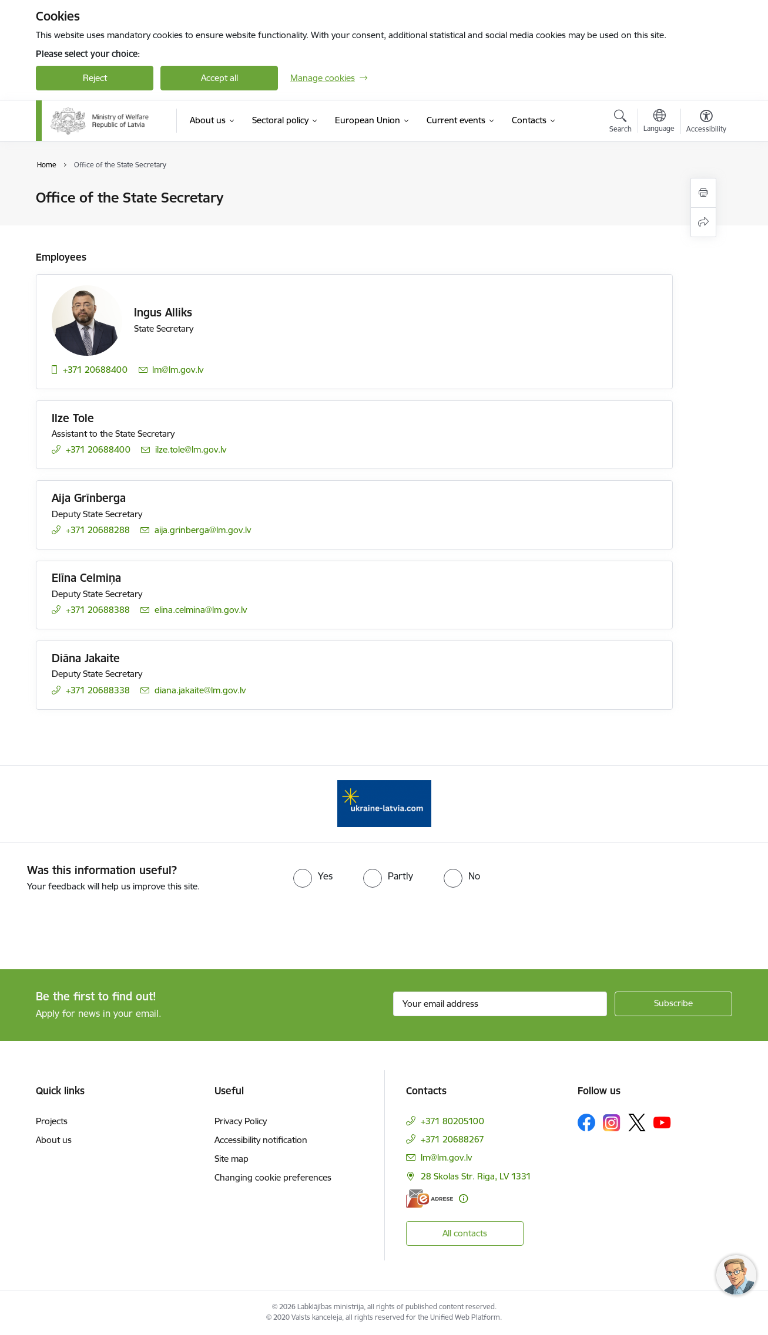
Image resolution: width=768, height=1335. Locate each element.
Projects (52, 1121)
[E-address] (429, 1198)
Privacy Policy (240, 1121)
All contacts (464, 1233)
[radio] (313, 876)
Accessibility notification (260, 1139)
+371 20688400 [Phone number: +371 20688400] (95, 369)
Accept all (219, 77)
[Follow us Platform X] (637, 1122)
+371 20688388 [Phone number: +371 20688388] (98, 609)
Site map (231, 1158)
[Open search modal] (620, 123)
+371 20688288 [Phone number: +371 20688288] (98, 529)
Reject (95, 77)
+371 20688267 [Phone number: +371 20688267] (452, 1139)
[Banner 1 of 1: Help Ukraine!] (384, 802)
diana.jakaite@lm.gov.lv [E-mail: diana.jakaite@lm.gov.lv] (200, 690)
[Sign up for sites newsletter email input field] (500, 1004)
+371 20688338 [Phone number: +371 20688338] (98, 690)
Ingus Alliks (163, 312)
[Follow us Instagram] (612, 1122)
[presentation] (98, 926)
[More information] (463, 1198)
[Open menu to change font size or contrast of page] (706, 123)
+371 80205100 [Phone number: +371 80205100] (452, 1121)
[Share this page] (703, 222)
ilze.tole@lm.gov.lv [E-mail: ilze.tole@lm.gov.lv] (190, 449)
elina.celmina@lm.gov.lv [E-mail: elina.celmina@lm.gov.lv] (201, 609)
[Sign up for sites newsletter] (673, 1004)
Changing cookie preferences (272, 1177)
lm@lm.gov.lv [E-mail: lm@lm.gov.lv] (177, 369)
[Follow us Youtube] (662, 1122)
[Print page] (703, 192)
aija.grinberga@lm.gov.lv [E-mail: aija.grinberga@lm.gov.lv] (203, 529)
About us (54, 1139)
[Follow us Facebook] (586, 1122)
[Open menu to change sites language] (659, 122)
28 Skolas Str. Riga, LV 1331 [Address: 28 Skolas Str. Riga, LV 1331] (476, 1176)
